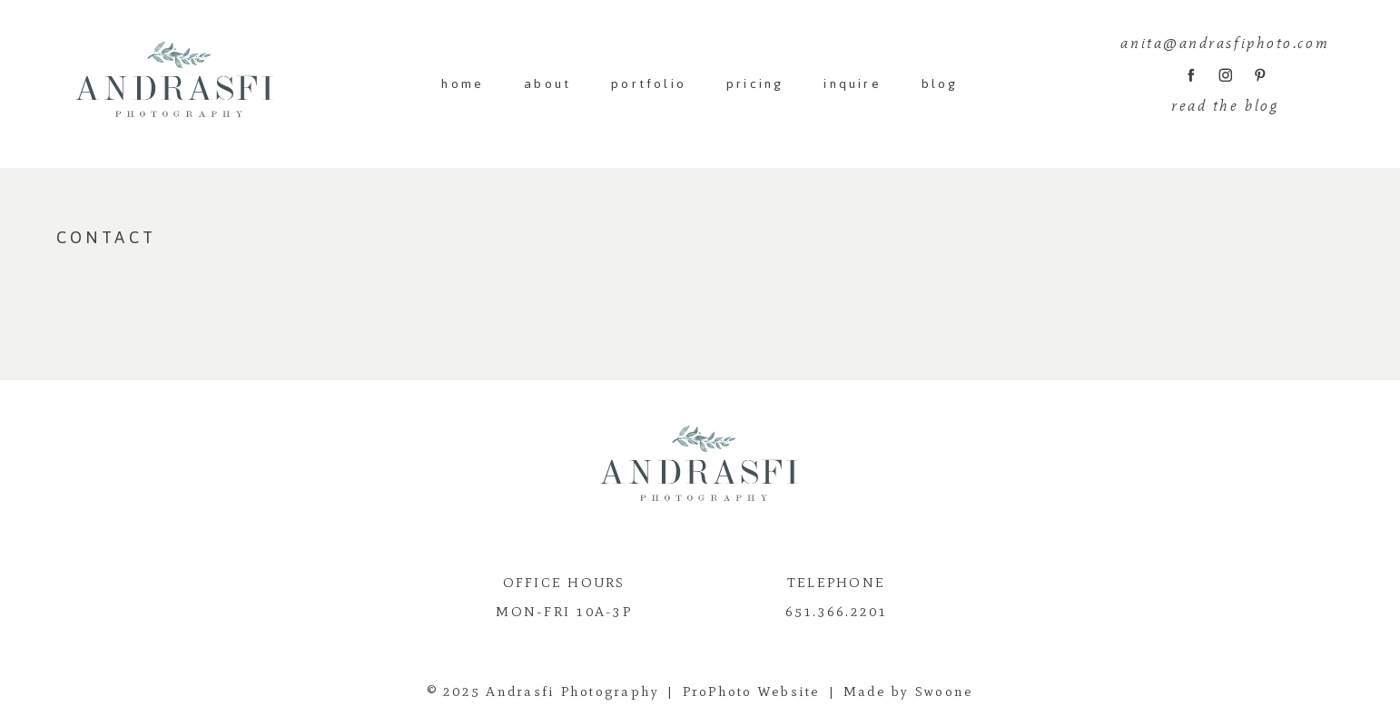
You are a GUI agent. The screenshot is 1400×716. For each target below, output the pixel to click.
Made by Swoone (908, 691)
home (462, 84)
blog (940, 84)
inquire (852, 84)
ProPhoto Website (752, 691)
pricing (755, 84)
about (547, 84)
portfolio (648, 84)
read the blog (1224, 105)
